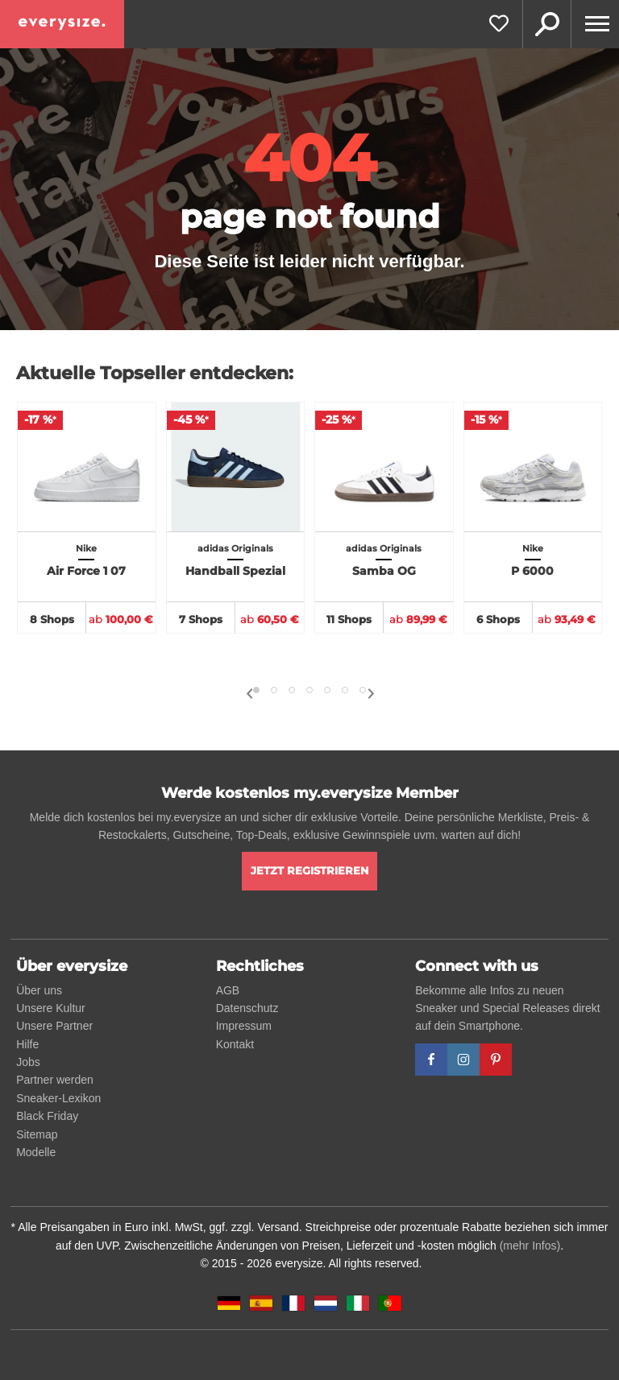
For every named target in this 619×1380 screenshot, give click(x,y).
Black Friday (47, 1115)
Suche (546, 24)
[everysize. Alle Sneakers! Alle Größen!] (62, 24)
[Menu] (595, 24)
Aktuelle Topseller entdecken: (154, 373)
